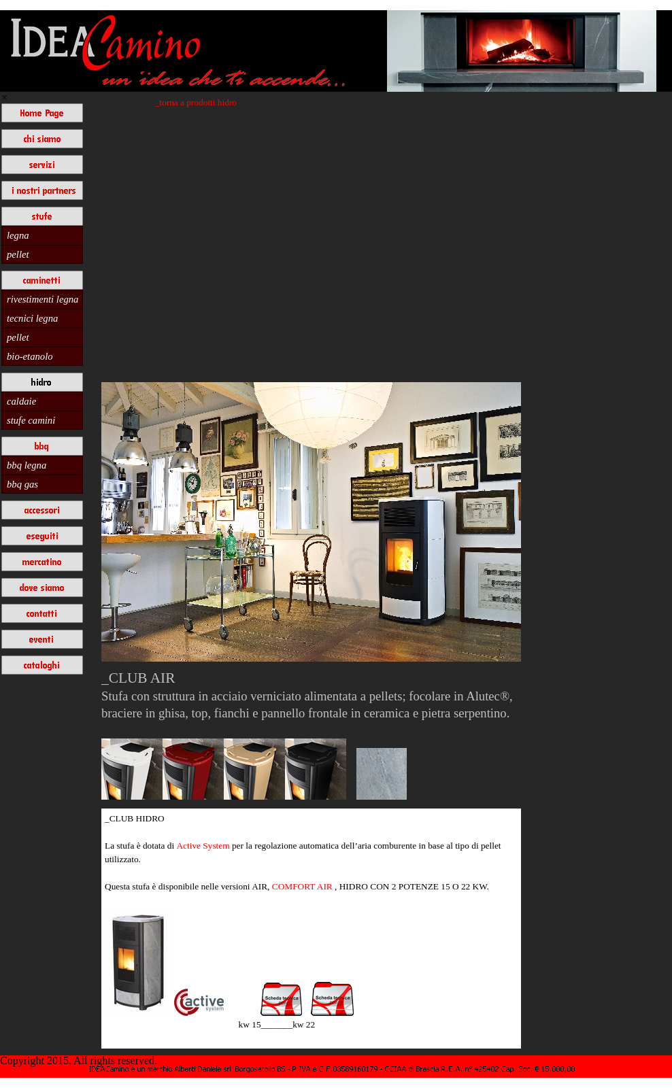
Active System (203, 845)
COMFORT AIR (302, 886)
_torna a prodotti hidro (196, 102)
